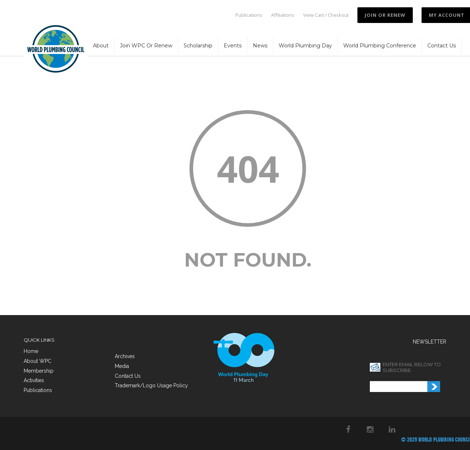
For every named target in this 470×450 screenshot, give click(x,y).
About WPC (37, 361)
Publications (248, 15)
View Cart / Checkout (326, 15)
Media (122, 366)
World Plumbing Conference (379, 45)
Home (31, 351)
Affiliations (282, 15)
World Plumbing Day (305, 45)
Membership (39, 371)
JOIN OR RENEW (385, 15)
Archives (125, 356)
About (101, 45)
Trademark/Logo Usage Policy (151, 385)
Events (233, 45)
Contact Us (441, 45)
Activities (34, 380)
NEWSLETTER (429, 342)
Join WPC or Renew (146, 45)
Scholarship (198, 45)
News (260, 45)
